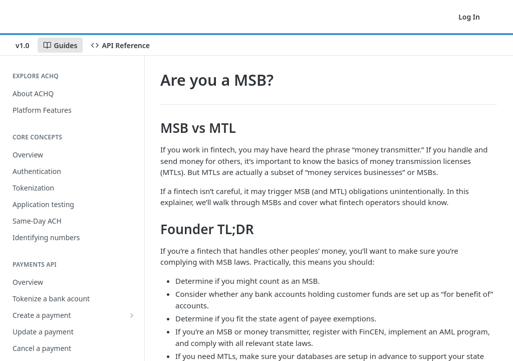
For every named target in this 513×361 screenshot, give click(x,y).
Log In (469, 17)
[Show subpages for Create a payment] (132, 315)
